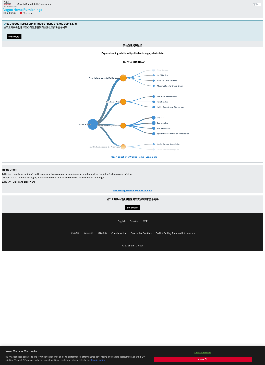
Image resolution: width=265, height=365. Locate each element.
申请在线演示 (14, 37)
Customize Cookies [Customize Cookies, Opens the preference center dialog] (203, 354)
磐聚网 (10, 4)
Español (134, 221)
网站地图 (88, 233)
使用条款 (75, 233)
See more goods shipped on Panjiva (132, 191)
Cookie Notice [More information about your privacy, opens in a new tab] (98, 361)
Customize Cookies (141, 233)
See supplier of (134, 157)
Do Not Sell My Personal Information (175, 233)
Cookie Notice (119, 233)
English (121, 221)
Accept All (202, 360)
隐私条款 (102, 233)
